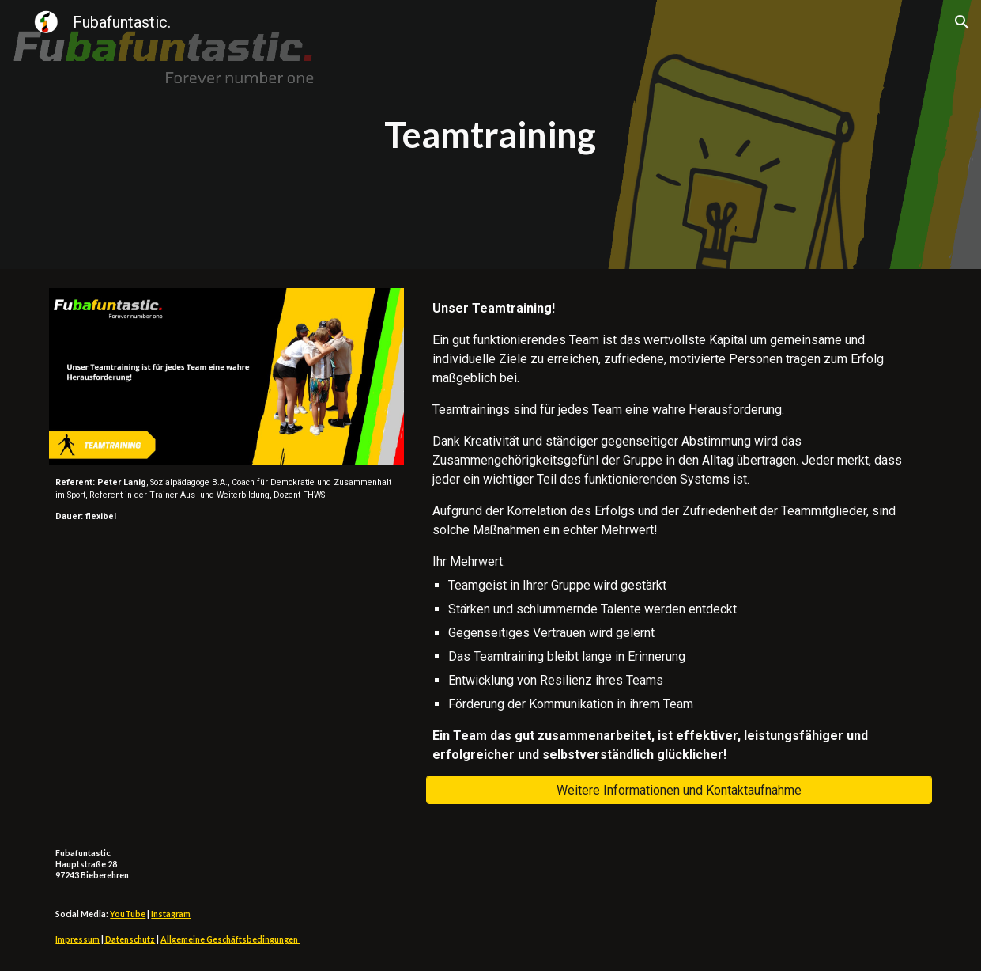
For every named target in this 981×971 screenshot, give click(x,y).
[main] (490, 135)
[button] (962, 22)
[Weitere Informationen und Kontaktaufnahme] (678, 790)
